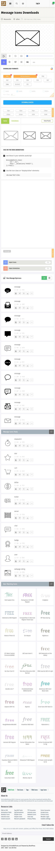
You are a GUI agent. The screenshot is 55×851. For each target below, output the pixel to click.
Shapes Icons (18, 816)
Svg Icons (4, 3)
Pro (27, 62)
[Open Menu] (23, 3)
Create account (5, 819)
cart (15, 468)
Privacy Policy (32, 819)
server (16, 511)
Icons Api (30, 816)
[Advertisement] (27, 213)
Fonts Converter (45, 810)
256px (8, 114)
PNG (43, 76)
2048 (45, 114)
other (18, 19)
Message (7, 251)
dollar (16, 482)
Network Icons (32, 814)
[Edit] (19, 293)
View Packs (47, 121)
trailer (16, 497)
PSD (37, 80)
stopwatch (18, 439)
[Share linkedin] (16, 839)
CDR (27, 80)
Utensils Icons (5, 816)
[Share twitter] (9, 839)
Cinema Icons (45, 814)
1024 (33, 114)
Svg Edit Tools (18, 810)
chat (15, 526)
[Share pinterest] (13, 839)
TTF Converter (32, 810)
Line (7, 84)
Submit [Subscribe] (48, 839)
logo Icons (44, 790)
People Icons (18, 814)
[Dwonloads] (27, 293)
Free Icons (20, 790)
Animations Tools (6, 812)
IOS (27, 84)
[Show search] (17, 3)
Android (17, 84)
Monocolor (7, 19)
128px (45, 110)
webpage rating (19, 569)
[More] (31, 293)
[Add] (15, 293)
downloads (27, 102)
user (15, 555)
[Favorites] (23, 293)
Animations (15, 121)
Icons (5, 121)
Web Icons (34, 790)
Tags (27, 790)
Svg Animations (19, 812)
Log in (38, 3)
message (17, 287)
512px (21, 114)
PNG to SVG (4, 810)
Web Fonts (11, 790)
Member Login (45, 816)
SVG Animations (25, 76)
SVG (7, 76)
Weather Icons (5, 814)
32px (20, 110)
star (15, 454)
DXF (48, 80)
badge (16, 540)
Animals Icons (32, 812)
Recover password (19, 819)
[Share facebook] (2, 839)
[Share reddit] (6, 839)
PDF (7, 80)
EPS (17, 80)
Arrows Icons (44, 812)
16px (8, 110)
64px (33, 110)
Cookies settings (45, 819)
